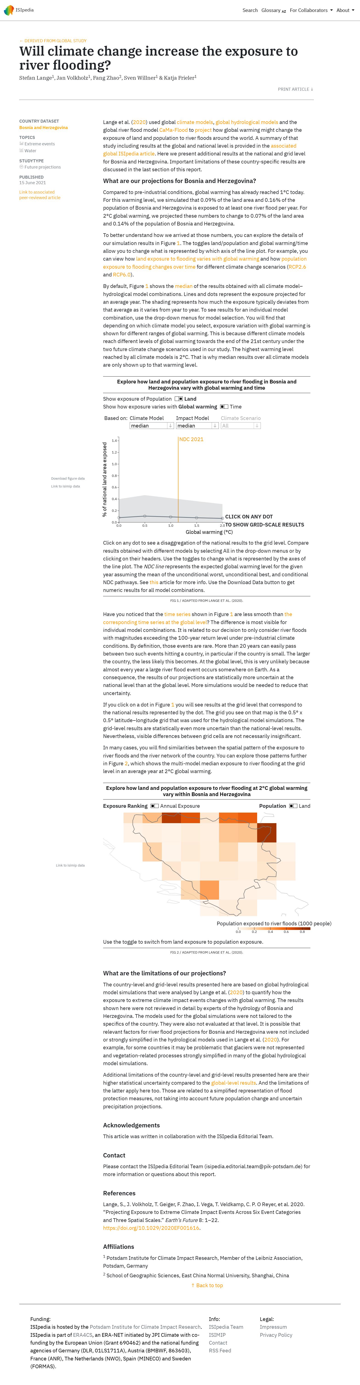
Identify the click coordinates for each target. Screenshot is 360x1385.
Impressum (273, 1326)
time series (177, 614)
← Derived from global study (53, 40)
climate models (195, 122)
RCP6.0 (122, 274)
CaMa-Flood (173, 130)
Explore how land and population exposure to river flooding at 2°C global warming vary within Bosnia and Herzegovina (206, 791)
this (154, 582)
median (184, 286)
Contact (218, 1342)
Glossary (274, 10)
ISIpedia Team (226, 1326)
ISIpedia (19, 10)
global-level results (233, 1082)
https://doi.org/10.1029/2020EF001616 (151, 1228)
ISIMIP (217, 1335)
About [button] (344, 10)
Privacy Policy (276, 1335)
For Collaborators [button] (309, 10)
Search (250, 10)
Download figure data (68, 478)
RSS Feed (220, 1350)
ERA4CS (82, 1335)
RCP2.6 (297, 266)
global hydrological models (247, 122)
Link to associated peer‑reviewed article (39, 194)
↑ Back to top (207, 1285)
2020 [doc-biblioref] (139, 122)
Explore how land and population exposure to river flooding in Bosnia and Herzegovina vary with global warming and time (207, 384)
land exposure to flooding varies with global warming (197, 258)
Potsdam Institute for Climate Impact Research (145, 1326)
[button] (296, 89)
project (203, 130)
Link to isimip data (65, 486)
